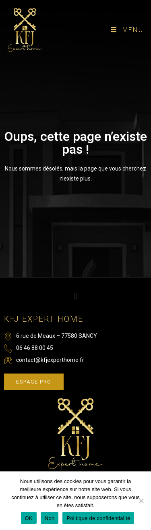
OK (29, 518)
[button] (75, 296)
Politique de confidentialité (98, 518)
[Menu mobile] (127, 30)
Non (50, 518)
